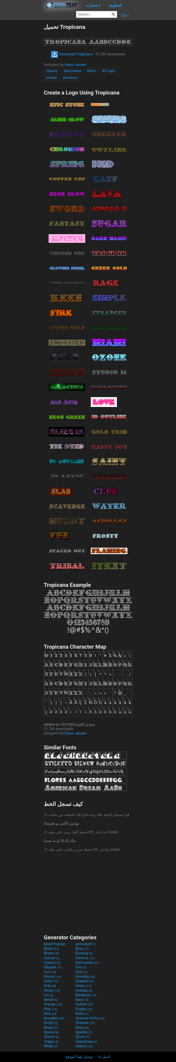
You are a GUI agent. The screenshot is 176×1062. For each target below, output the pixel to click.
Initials (51, 78)
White (51, 1046)
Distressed (87, 962)
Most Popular (55, 944)
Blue (82, 948)
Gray (50, 985)
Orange (53, 1004)
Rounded (54, 1018)
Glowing (85, 976)
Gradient (84, 981)
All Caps (108, 71)
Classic (52, 71)
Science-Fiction (90, 1018)
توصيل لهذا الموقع (79, 1056)
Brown (51, 953)
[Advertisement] (21, 92)
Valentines (86, 1041)
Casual (52, 958)
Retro (91, 71)
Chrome (85, 958)
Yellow (83, 1046)
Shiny (82, 1027)
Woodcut (70, 78)
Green (83, 985)
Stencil (51, 1037)
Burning (84, 953)
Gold (51, 981)
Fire (80, 967)
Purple (83, 1009)
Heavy (52, 990)
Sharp (51, 1027)
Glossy (52, 976)
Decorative (72, 71)
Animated (85, 944)
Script (51, 1023)
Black (51, 948)
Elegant (53, 967)
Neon (82, 999)
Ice (48, 995)
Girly (81, 972)
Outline (84, 1004)
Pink (50, 1009)
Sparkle (83, 1032)
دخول (125, 15)
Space (51, 1032)
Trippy (51, 1041)
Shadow (85, 1023)
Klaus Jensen (75, 64)
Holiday (83, 990)
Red (50, 1013)
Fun (50, 972)
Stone (82, 1037)
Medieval (85, 995)
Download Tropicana (72, 54)
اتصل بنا (104, 1056)
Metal (51, 999)
